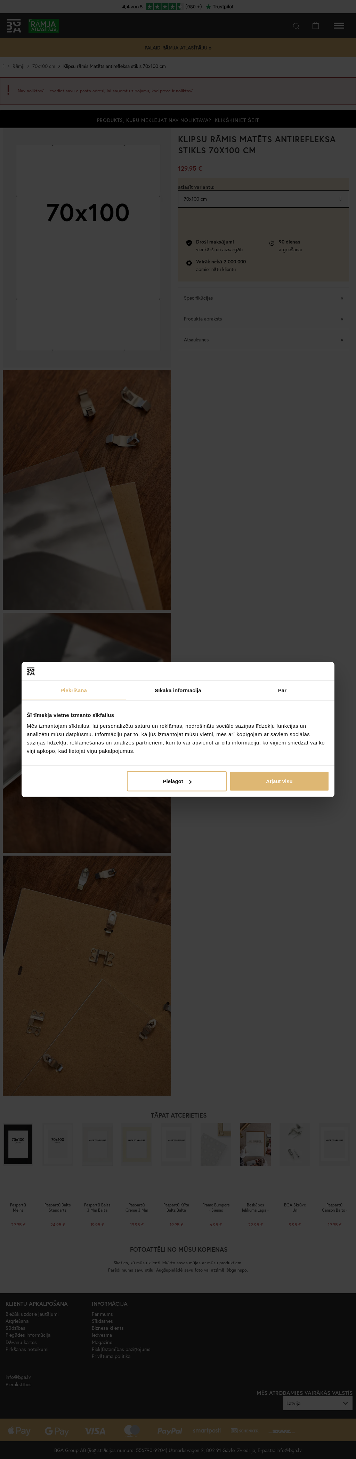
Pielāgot (177, 781)
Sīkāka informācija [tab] (178, 690)
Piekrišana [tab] (73, 690)
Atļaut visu (279, 781)
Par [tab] (282, 690)
